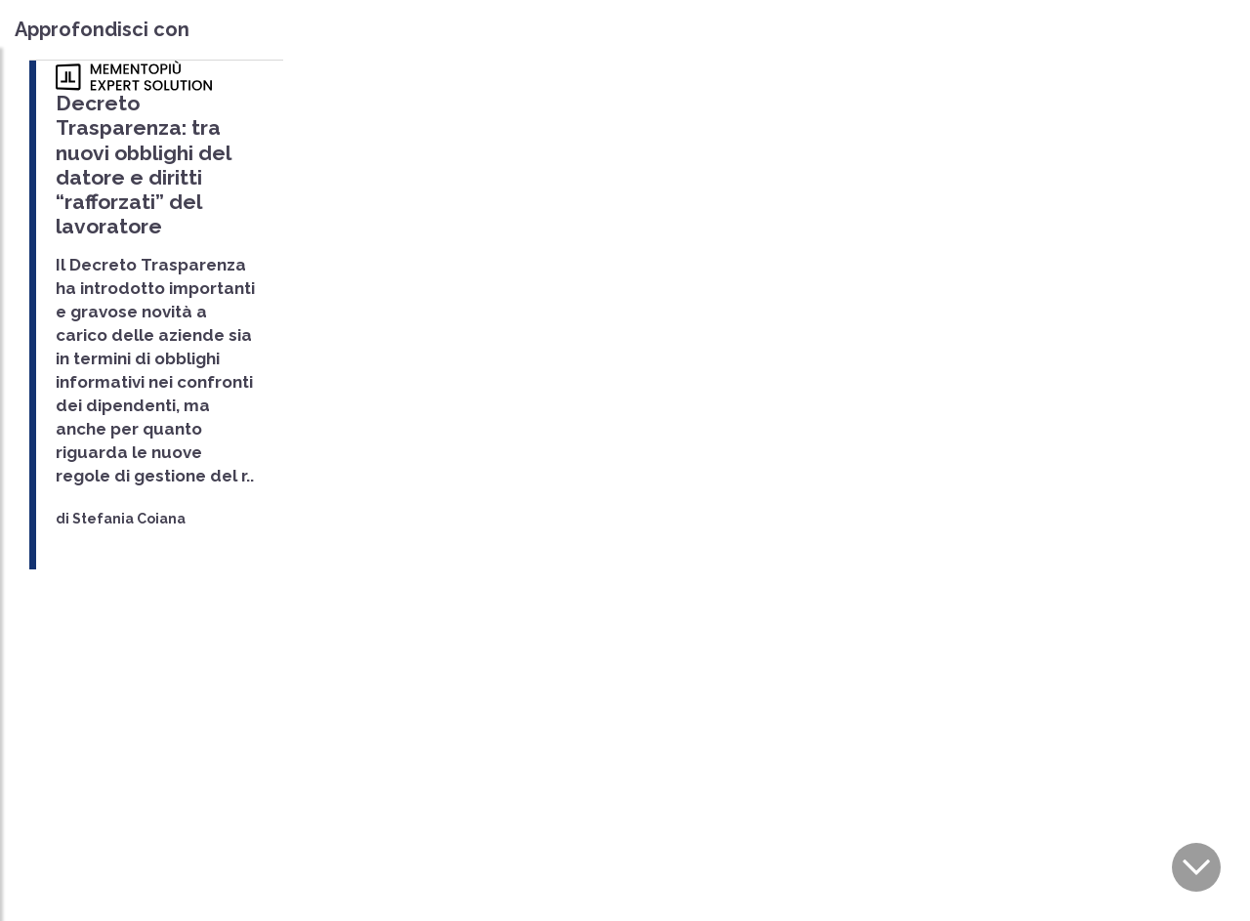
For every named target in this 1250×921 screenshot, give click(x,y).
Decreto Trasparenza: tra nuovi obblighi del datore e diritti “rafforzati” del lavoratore (143, 164)
